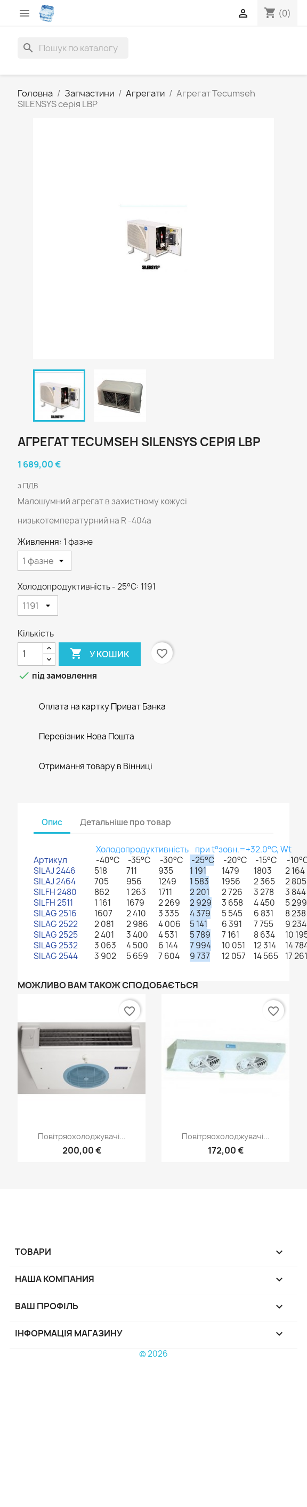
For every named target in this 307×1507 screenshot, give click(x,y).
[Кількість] (30, 654)
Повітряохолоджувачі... (82, 1136)
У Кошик (100, 654)
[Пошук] (73, 48)
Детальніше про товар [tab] (125, 822)
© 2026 (153, 1353)
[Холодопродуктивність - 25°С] (38, 605)
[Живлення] (44, 561)
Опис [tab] (52, 822)
